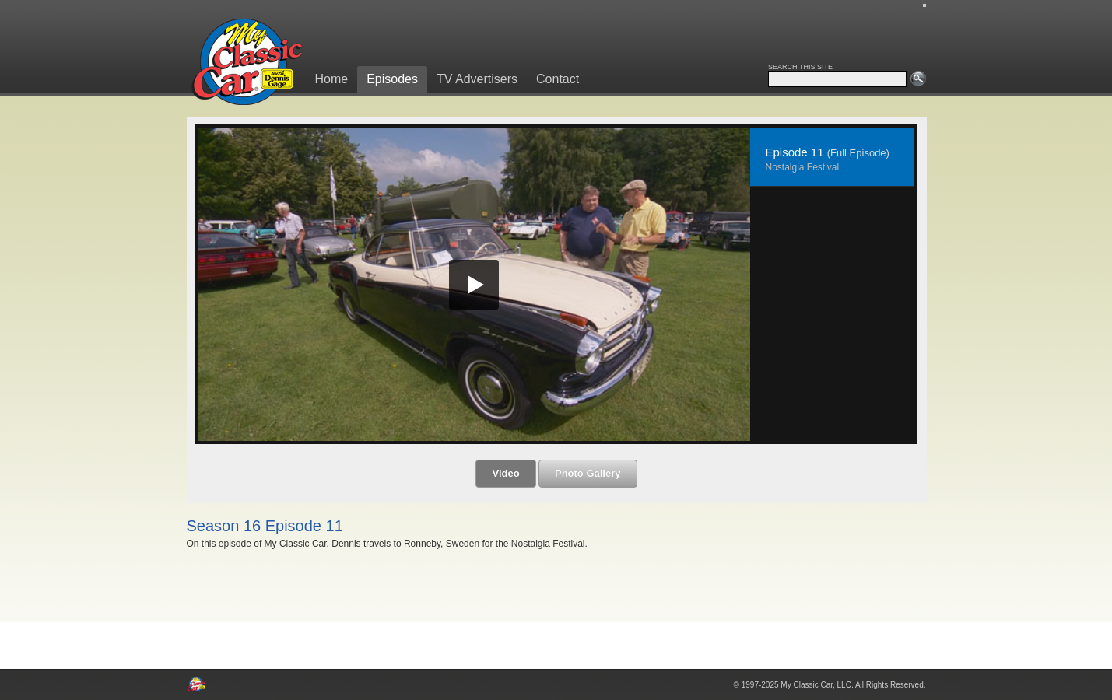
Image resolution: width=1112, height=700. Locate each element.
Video (505, 473)
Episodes (392, 79)
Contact (557, 79)
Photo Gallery (588, 473)
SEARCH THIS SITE (800, 67)
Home (332, 79)
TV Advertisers (477, 79)
